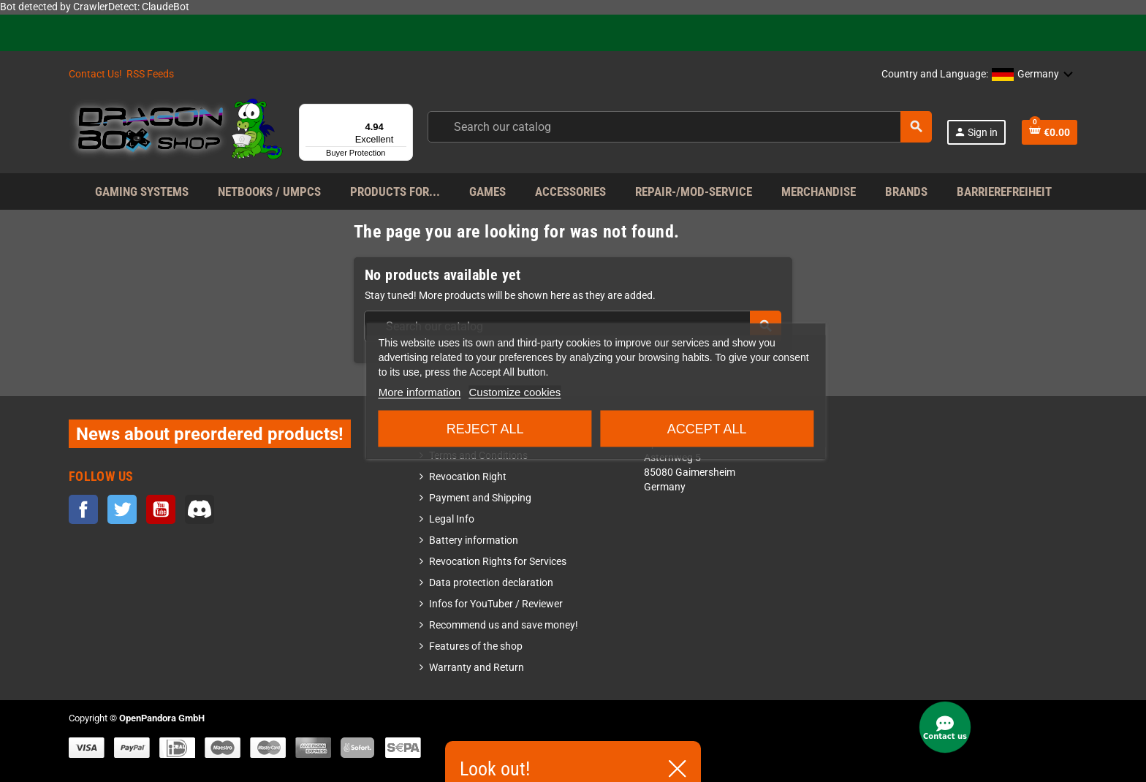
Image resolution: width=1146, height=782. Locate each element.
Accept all (707, 429)
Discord (199, 509)
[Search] (679, 127)
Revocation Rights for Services (497, 561)
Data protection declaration (491, 583)
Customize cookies (514, 392)
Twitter (122, 509)
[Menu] (404, 112)
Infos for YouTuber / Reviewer (496, 604)
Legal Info (451, 519)
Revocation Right (467, 477)
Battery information (473, 540)
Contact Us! (95, 74)
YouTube (160, 509)
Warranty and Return (476, 667)
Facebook (83, 509)
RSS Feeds (150, 74)
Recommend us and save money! (503, 625)
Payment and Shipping (480, 498)
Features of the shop (476, 646)
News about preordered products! (210, 433)
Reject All (485, 429)
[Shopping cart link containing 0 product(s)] (1049, 132)
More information (420, 392)
